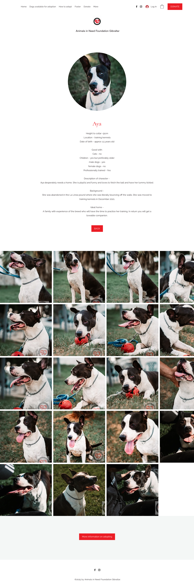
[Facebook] (136, 6)
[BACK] (97, 228)
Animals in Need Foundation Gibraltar (97, 30)
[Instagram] (141, 6)
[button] (162, 6)
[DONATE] (175, 6)
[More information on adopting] (97, 536)
